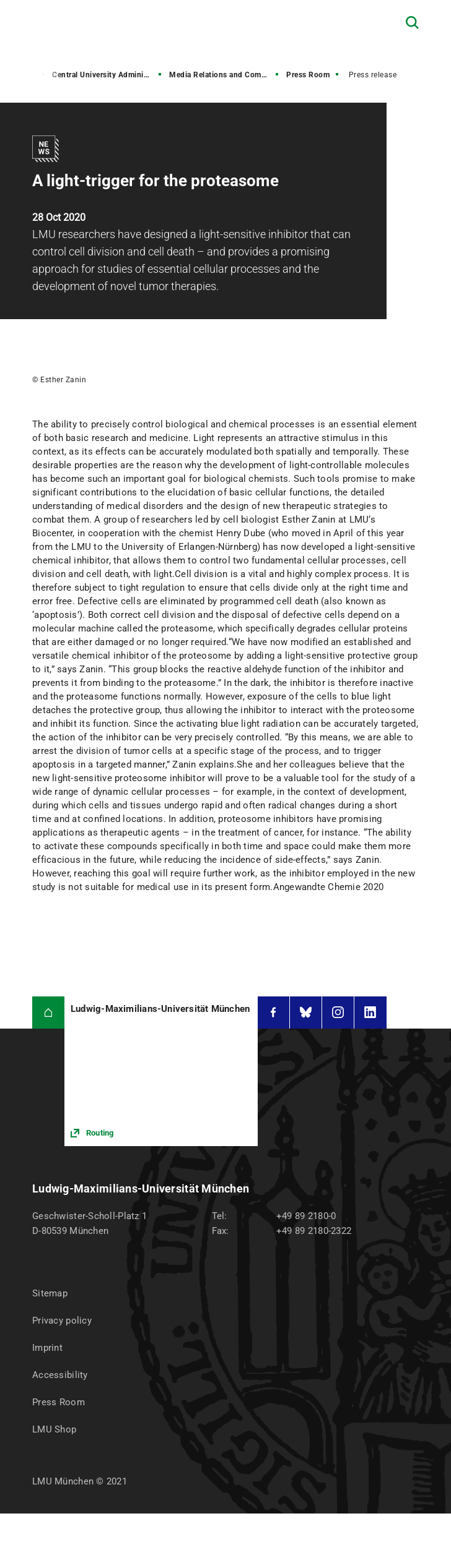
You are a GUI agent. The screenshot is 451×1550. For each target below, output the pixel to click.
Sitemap (50, 1293)
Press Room (308, 75)
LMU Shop (54, 1429)
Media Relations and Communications (225, 75)
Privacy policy (62, 1320)
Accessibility (60, 1375)
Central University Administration (108, 75)
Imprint (47, 1347)
